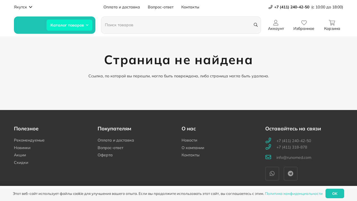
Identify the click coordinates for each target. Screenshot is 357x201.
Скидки (21, 162)
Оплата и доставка (116, 140)
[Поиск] (255, 25)
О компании (193, 147)
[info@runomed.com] (270, 157)
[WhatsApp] (272, 174)
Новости (189, 140)
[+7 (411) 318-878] (270, 147)
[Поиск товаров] (181, 25)
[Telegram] (291, 174)
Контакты (190, 154)
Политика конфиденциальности (294, 193)
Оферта (105, 154)
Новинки (22, 147)
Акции (20, 154)
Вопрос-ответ (110, 147)
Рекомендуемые (29, 140)
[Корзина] (332, 25)
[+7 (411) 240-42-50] (270, 141)
